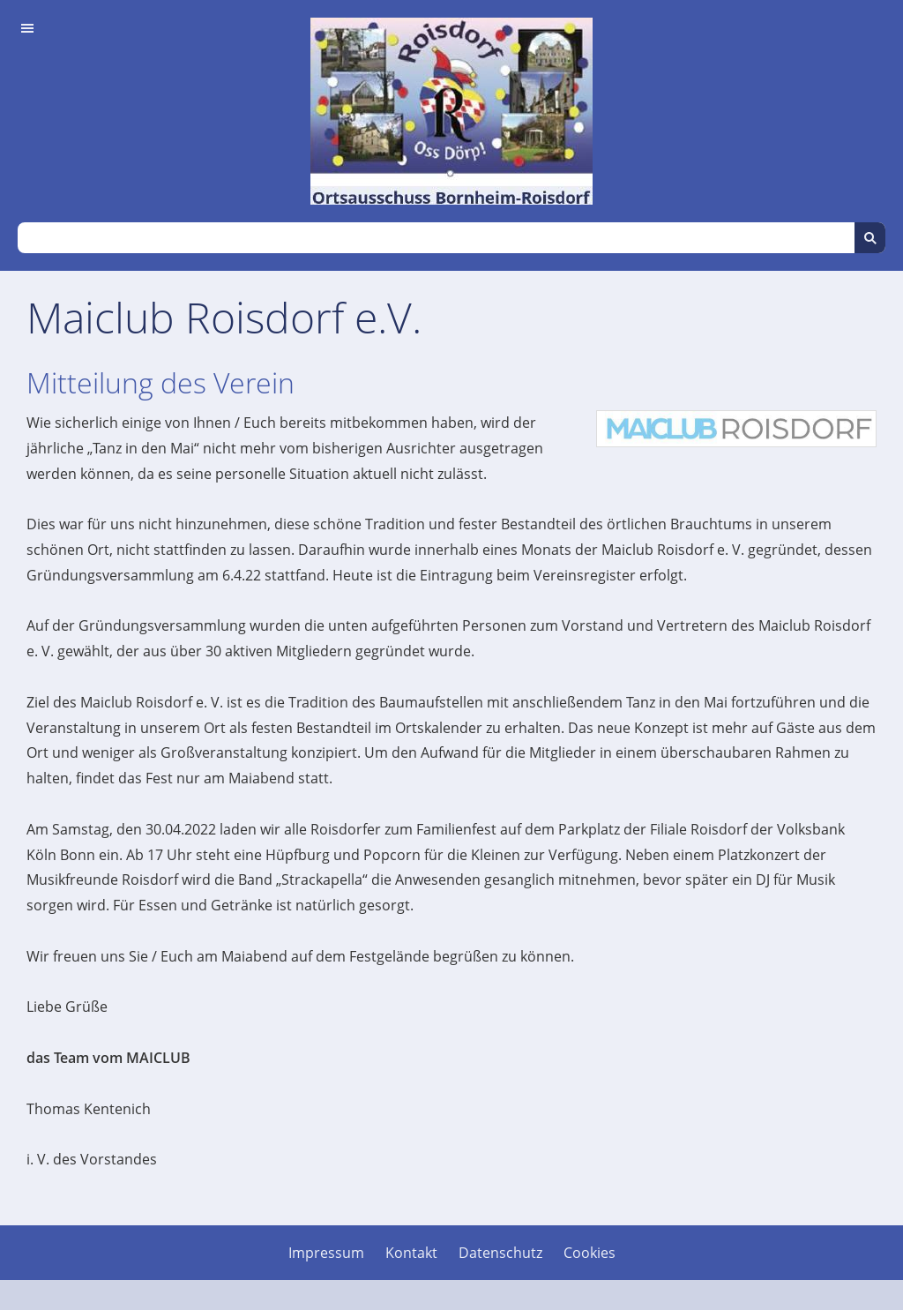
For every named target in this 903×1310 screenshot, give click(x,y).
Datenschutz (500, 1252)
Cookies (589, 1252)
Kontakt (411, 1252)
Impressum (326, 1252)
